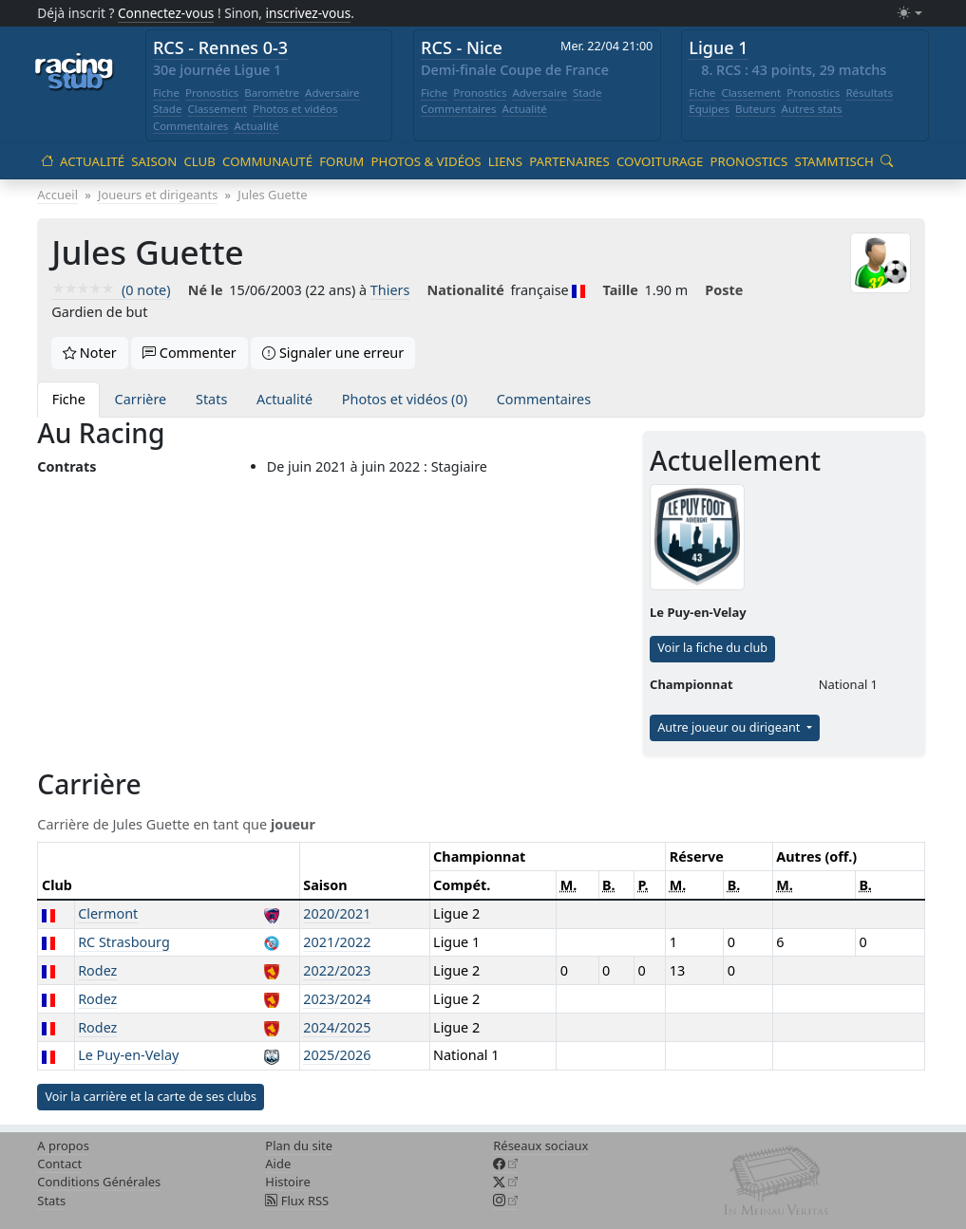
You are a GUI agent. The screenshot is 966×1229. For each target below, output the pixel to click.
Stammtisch (833, 161)
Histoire (287, 1181)
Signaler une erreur (333, 353)
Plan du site (298, 1145)
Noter (90, 353)
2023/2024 (336, 999)
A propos (63, 1145)
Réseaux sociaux (540, 1145)
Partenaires (569, 161)
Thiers (390, 290)
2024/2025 (336, 1027)
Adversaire (332, 92)
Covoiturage (659, 161)
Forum (341, 161)
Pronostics (211, 92)
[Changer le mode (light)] (910, 14)
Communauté (267, 161)
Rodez (97, 970)
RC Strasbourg (124, 942)
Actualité (256, 126)
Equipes (709, 109)
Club (199, 161)
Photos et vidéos (295, 109)
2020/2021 (336, 913)
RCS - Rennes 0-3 (220, 47)
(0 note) (110, 290)
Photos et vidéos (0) (404, 399)
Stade (167, 109)
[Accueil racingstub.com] (75, 73)
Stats (211, 399)
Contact (59, 1163)
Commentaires (191, 126)
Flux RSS (297, 1200)
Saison (154, 161)
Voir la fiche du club (712, 648)
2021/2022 (336, 942)
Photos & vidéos (426, 161)
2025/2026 (336, 1055)
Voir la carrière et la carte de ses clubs (150, 1097)
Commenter (189, 353)
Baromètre (271, 92)
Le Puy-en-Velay (128, 1055)
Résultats (869, 92)
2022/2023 (336, 970)
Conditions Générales (99, 1181)
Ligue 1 (718, 47)
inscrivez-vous (308, 13)
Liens (505, 161)
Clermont (108, 913)
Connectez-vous (166, 13)
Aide (278, 1163)
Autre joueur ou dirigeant (730, 727)
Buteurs (755, 109)
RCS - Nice (461, 47)
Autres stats (812, 109)
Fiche (166, 92)
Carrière (141, 399)
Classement (217, 109)
